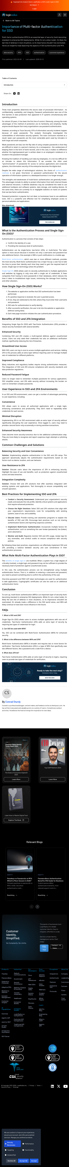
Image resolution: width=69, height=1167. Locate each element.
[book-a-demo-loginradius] (34, 672)
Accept (34, 1161)
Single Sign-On (8, 271)
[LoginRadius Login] (59, 15)
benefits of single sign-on (16, 561)
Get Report (34, 5)
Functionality (28, 1150)
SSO (27, 52)
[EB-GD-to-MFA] (34, 216)
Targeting (9, 1150)
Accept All (23, 1161)
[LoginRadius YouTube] (65, 1086)
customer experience (56, 52)
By (11, 701)
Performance (28, 1144)
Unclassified (10, 1155)
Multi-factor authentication (12, 259)
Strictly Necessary (10, 1143)
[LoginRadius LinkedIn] (52, 1086)
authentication (39, 52)
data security (8, 52)
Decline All (11, 1161)
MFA (19, 52)
